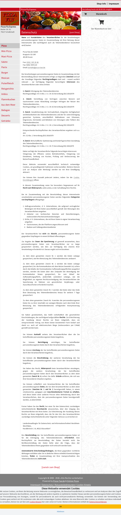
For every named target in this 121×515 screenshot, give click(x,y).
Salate (4, 61)
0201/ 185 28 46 (32, 62)
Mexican (5, 77)
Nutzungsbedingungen (65, 484)
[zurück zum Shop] (51, 467)
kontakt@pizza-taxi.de (36, 67)
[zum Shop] (74, 32)
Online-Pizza (73, 481)
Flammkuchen (8, 99)
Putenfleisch (7, 83)
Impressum (114, 3)
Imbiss (4, 93)
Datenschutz (47, 484)
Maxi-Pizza (6, 56)
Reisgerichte (7, 88)
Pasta (4, 67)
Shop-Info (101, 3)
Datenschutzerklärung (98, 502)
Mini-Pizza (6, 51)
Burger (4, 72)
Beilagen (5, 110)
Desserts (5, 115)
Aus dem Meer (8, 104)
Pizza (4, 45)
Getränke (5, 120)
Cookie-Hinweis (84, 484)
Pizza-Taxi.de (59, 481)
